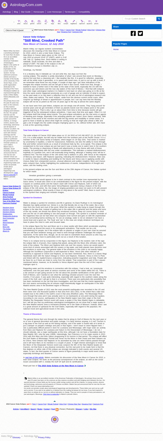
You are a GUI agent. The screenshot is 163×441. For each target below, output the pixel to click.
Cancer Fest (70, 30)
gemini (32, 22)
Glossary (79, 409)
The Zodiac (7, 229)
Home (116, 49)
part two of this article (34, 357)
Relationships (7, 214)
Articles (16, 409)
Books (39, 409)
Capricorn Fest (77, 32)
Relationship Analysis (10, 216)
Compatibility (84, 12)
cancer (39, 22)
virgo (52, 22)
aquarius (89, 22)
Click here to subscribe (51, 394)
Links (86, 409)
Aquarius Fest (66, 32)
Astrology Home (8, 207)
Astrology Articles (9, 212)
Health (5, 220)
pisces (96, 22)
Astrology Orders (9, 210)
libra (59, 22)
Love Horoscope (54, 12)
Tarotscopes (70, 12)
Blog (16, 12)
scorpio (66, 22)
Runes (5, 224)
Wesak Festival (81, 30)
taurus (26, 22)
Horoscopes (38, 12)
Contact (47, 409)
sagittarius (73, 22)
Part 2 (62, 30)
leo (45, 22)
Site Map (93, 409)
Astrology (7, 12)
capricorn (82, 22)
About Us (6, 231)
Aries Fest (91, 30)
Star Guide (25, 12)
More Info (6, 227)
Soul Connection (8, 218)
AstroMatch (24, 409)
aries (18, 22)
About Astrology (8, 222)
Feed (53, 409)
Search (33, 409)
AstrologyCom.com (26, 5)
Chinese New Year (74, 404)
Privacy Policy (44, 437)
